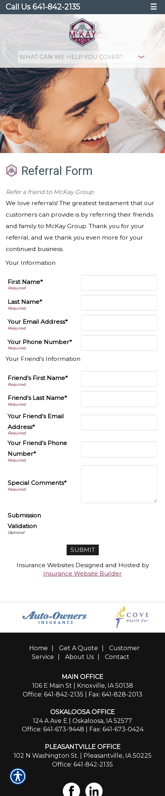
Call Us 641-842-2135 (43, 6)
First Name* (25, 281)
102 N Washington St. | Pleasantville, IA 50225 (83, 755)
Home (38, 648)
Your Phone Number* (40, 342)
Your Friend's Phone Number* (37, 448)
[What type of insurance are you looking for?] (83, 57)
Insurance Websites (45, 565)
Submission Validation (24, 521)
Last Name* (25, 301)
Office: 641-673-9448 (53, 729)
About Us (79, 657)
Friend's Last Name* (37, 397)
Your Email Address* (38, 321)
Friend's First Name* (38, 378)
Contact (117, 657)
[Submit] (83, 550)
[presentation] (99, 522)
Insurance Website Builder (82, 573)
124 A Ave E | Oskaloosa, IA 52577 (82, 720)
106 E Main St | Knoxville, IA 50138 (82, 685)
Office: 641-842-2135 (53, 694)
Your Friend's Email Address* (36, 422)
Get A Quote (78, 648)
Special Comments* (37, 482)
